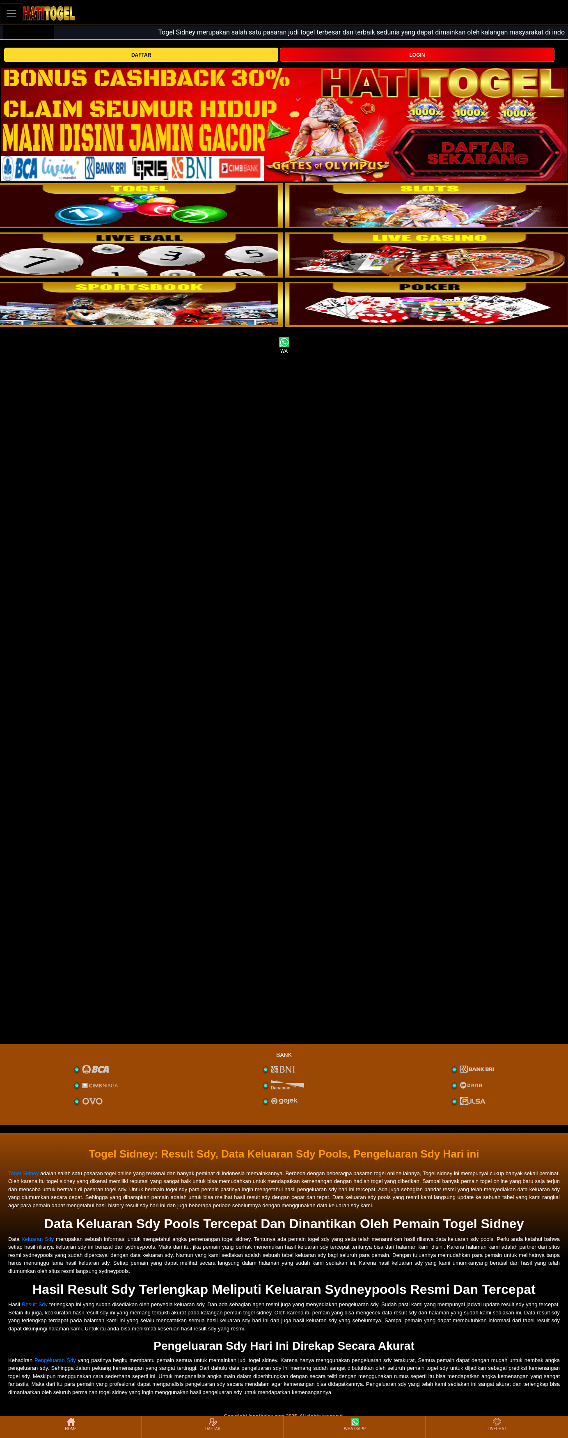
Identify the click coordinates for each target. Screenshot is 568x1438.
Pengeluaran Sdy (55, 1360)
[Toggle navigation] (11, 13)
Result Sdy (35, 1304)
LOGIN (417, 55)
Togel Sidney (23, 1173)
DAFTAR (141, 55)
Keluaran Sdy (37, 1239)
